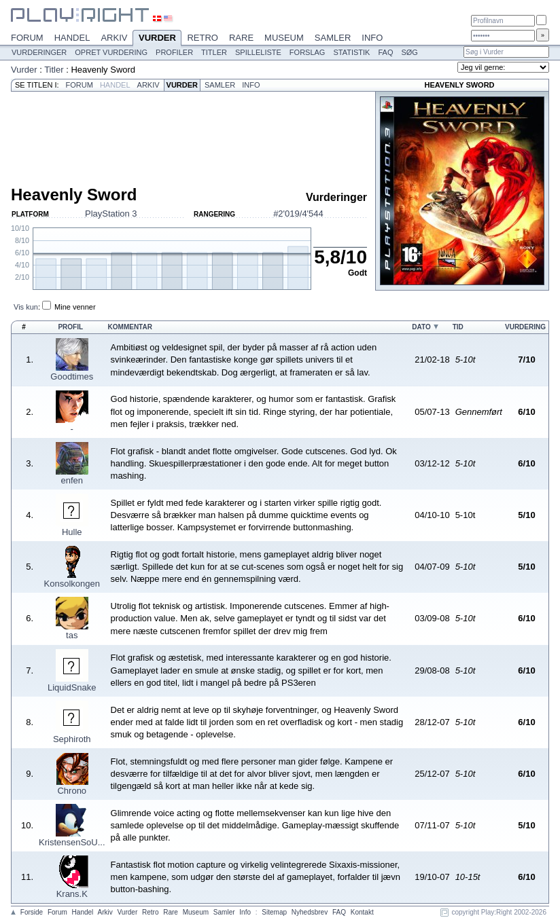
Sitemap (274, 912)
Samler (333, 38)
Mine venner (75, 307)
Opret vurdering (111, 52)
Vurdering (525, 327)
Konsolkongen (72, 583)
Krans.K (72, 894)
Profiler (174, 52)
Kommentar (130, 327)
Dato (421, 327)
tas (71, 635)
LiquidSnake (72, 687)
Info (372, 38)
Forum (27, 38)
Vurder (157, 39)
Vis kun (26, 307)
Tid (458, 327)
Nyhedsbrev (310, 912)
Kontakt (362, 912)
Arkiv (114, 38)
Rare (241, 38)
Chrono (71, 791)
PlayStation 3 (111, 213)
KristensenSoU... (72, 842)
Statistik (351, 52)
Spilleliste (258, 52)
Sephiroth (72, 739)
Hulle (72, 532)
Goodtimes (71, 376)
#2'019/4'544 (298, 213)
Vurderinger (39, 52)
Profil (70, 327)
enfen (72, 480)
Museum (284, 38)
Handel (72, 38)
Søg (409, 52)
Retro (202, 38)
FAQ (385, 52)
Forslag (308, 52)
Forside (31, 912)
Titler (214, 52)
